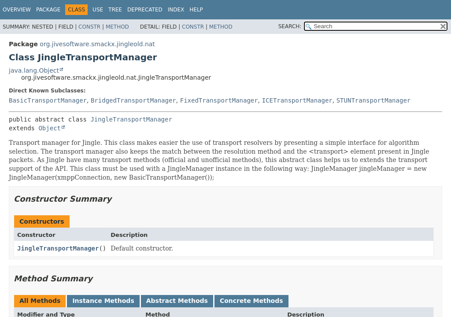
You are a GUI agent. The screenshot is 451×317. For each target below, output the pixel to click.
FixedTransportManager (219, 100)
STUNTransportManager (373, 100)
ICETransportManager (297, 100)
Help (196, 10)
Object (49, 128)
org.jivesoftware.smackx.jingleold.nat (97, 44)
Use (97, 10)
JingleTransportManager (131, 119)
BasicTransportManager (48, 100)
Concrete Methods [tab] (251, 300)
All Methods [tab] (39, 300)
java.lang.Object (34, 70)
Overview (17, 10)
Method (117, 27)
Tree (115, 10)
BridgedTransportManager (133, 100)
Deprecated (145, 10)
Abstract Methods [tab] (177, 300)
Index (176, 10)
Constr (89, 27)
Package (48, 10)
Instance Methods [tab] (103, 300)
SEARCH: (290, 26)
